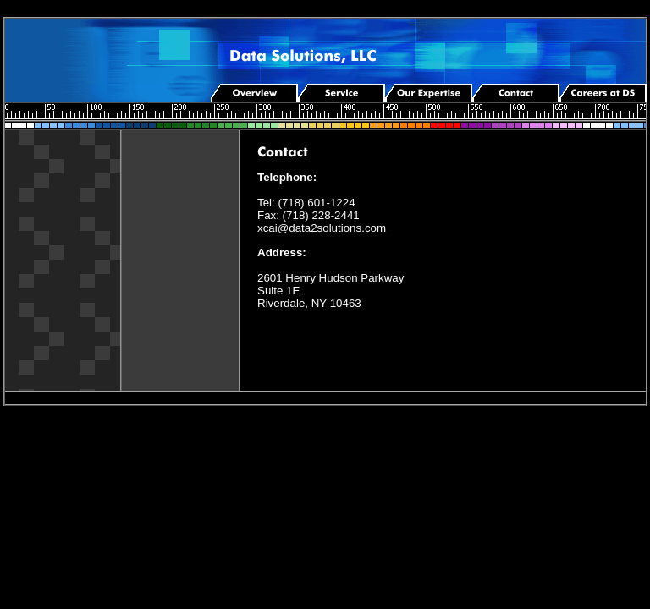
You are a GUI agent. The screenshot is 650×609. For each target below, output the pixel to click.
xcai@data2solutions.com (321, 228)
